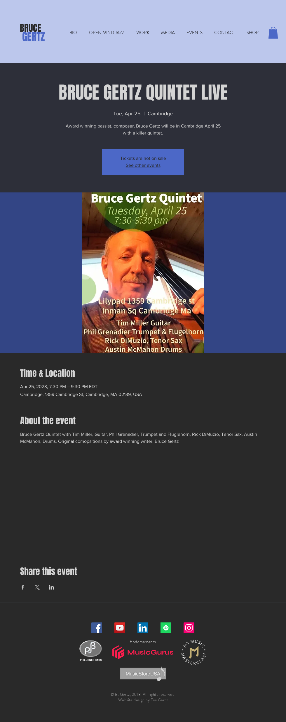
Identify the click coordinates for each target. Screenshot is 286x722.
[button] (142, 33)
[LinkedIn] (142, 627)
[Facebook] (96, 627)
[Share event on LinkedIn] (51, 587)
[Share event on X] (37, 587)
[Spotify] (166, 627)
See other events (143, 165)
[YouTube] (119, 627)
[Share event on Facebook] (23, 587)
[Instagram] (189, 627)
